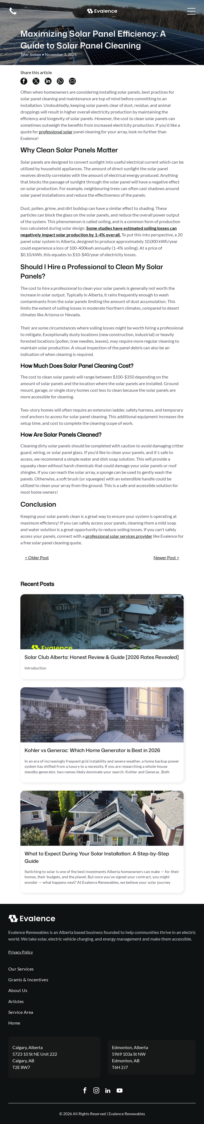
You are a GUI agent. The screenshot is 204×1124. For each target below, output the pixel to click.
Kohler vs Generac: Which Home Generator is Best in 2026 (92, 750)
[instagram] (96, 1091)
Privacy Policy (20, 952)
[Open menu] (191, 11)
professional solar (56, 131)
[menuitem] (102, 968)
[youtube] (119, 1091)
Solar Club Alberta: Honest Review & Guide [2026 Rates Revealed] (102, 657)
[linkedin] (107, 1091)
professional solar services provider (118, 536)
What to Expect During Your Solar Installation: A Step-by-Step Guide (97, 857)
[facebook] (84, 1091)
